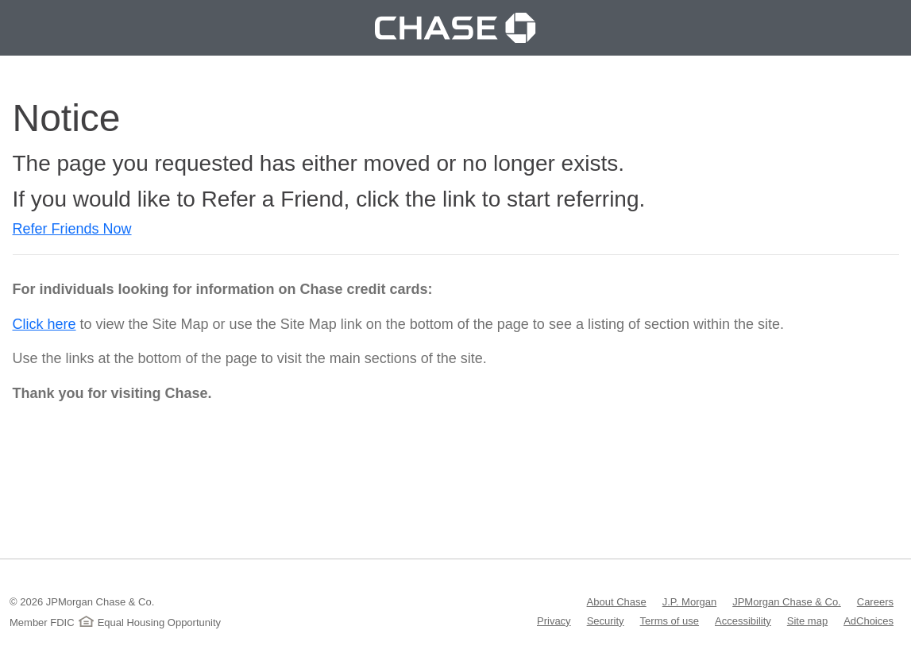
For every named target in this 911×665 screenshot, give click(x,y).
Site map (807, 620)
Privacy (554, 620)
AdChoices (868, 620)
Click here (44, 324)
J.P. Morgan (689, 601)
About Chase (617, 601)
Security (605, 620)
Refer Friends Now (72, 229)
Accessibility (743, 620)
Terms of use (669, 620)
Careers (875, 601)
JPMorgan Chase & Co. (786, 601)
